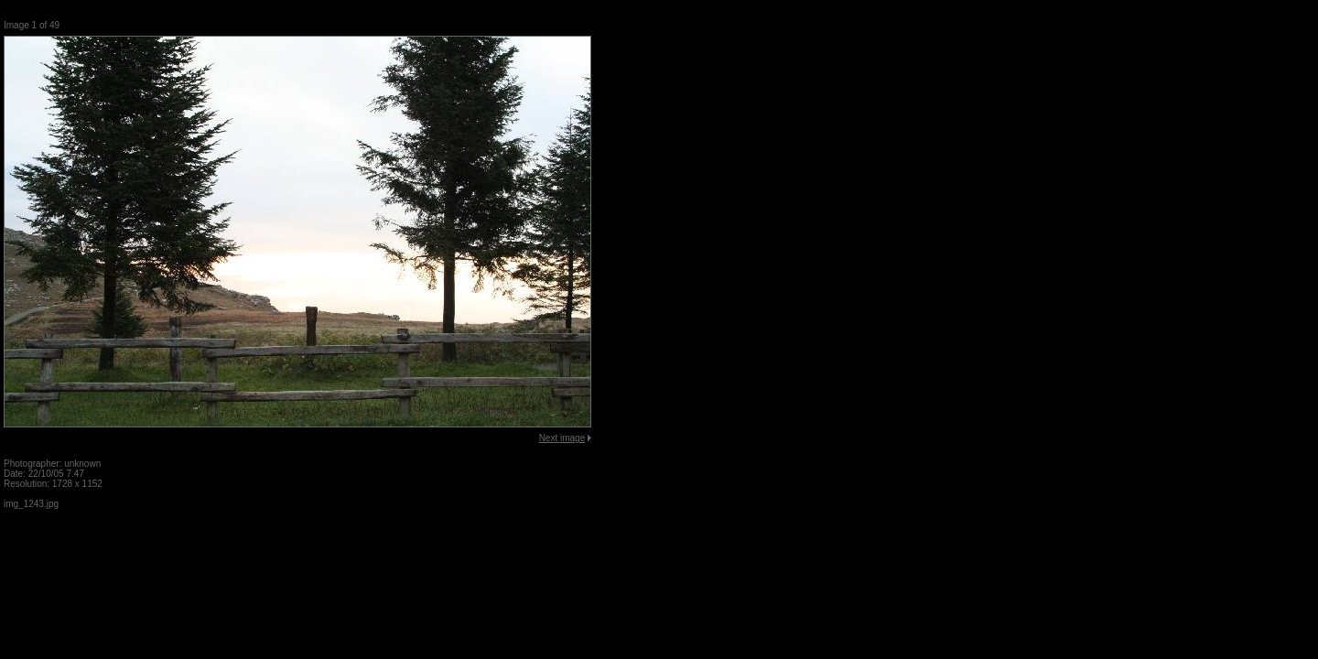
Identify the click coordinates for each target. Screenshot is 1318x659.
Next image (562, 438)
